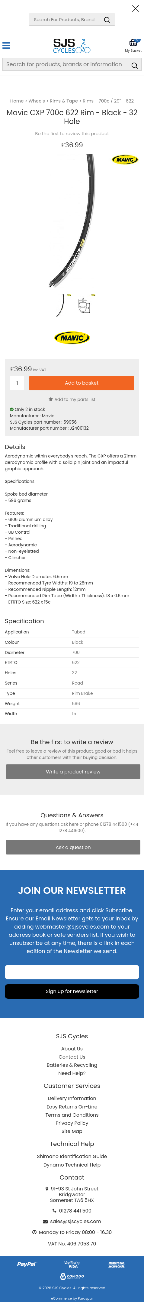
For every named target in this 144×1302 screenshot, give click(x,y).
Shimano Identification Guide (72, 1156)
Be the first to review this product (72, 133)
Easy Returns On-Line (72, 1106)
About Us (72, 1048)
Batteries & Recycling (72, 1065)
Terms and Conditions (72, 1115)
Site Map (72, 1131)
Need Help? (71, 1073)
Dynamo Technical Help (72, 1164)
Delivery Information (72, 1098)
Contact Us (72, 1056)
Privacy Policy (72, 1123)
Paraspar (85, 1298)
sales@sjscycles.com (75, 1221)
